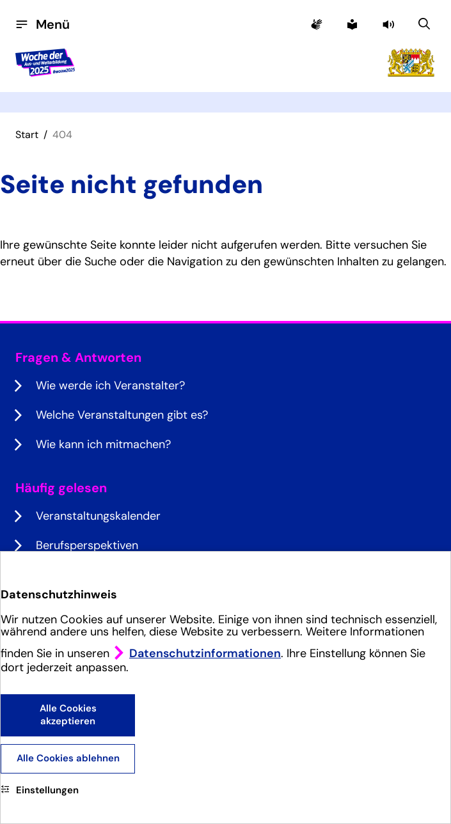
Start (26, 134)
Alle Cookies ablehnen (68, 758)
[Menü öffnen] (42, 24)
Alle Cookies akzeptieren (68, 714)
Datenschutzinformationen (205, 653)
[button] (389, 24)
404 (62, 134)
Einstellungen (40, 790)
